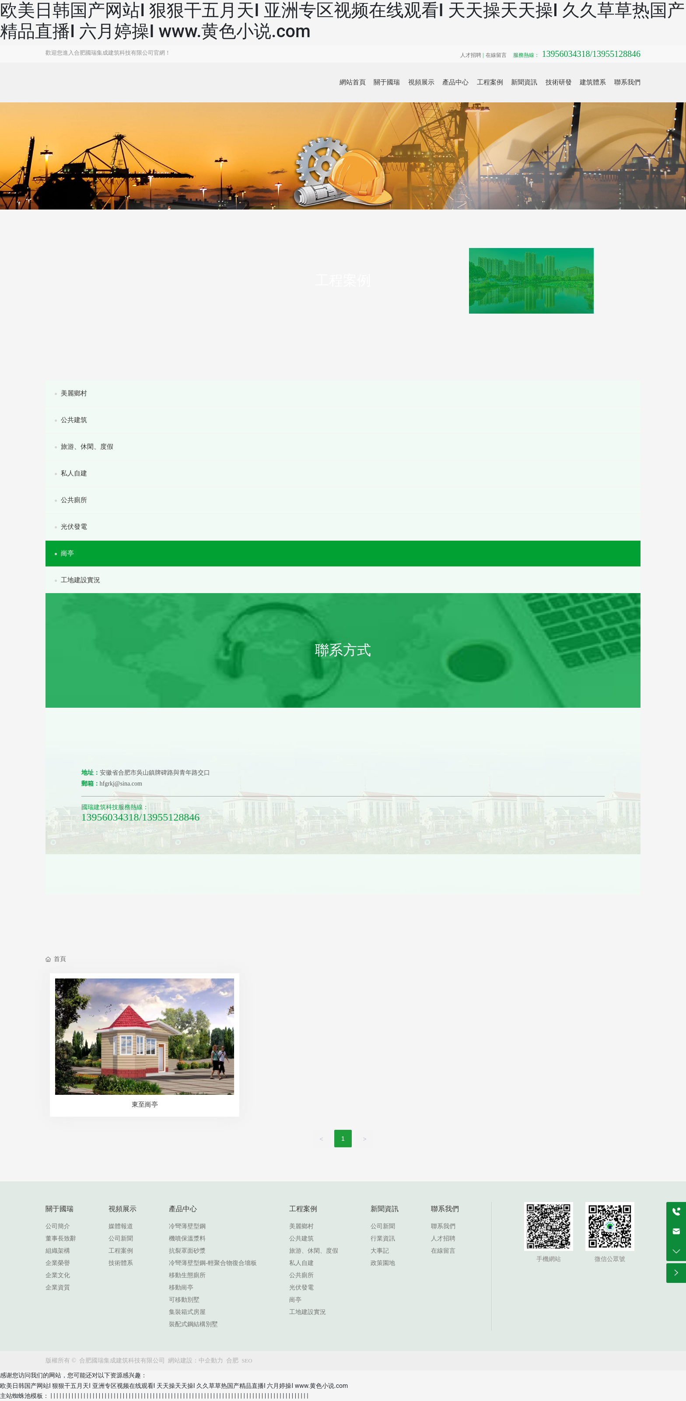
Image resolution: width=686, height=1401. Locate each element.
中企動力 (211, 1360)
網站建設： (183, 1360)
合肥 (232, 1360)
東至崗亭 (145, 1104)
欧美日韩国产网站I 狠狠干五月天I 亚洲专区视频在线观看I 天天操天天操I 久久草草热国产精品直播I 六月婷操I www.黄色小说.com (174, 1385)
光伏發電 (70, 526)
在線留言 (496, 55)
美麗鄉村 (70, 393)
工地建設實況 (77, 579)
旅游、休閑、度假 (83, 446)
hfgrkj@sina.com (121, 783)
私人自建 (70, 473)
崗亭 (64, 553)
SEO (247, 1360)
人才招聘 (470, 55)
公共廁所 (70, 499)
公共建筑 (70, 419)
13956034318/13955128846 (576, 54)
